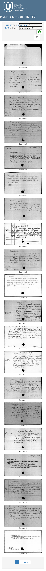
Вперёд (26, 562)
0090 (7, 28)
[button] (37, 37)
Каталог (9, 25)
